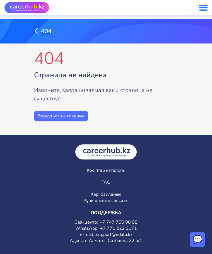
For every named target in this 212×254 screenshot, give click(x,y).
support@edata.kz (114, 234)
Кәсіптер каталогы (106, 170)
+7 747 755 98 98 (119, 222)
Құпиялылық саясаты (106, 200)
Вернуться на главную (61, 116)
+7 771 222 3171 (118, 228)
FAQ (106, 182)
